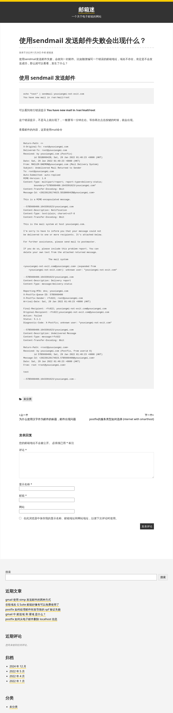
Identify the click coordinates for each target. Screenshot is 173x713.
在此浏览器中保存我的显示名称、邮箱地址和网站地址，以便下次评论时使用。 (71, 518)
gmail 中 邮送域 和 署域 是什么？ (25, 614)
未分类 (27, 399)
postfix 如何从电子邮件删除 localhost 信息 (31, 619)
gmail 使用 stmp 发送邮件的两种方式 (28, 599)
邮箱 (23, 495)
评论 (23, 450)
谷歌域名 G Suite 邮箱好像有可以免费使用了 (32, 604)
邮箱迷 (86, 9)
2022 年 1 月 (17, 681)
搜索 (8, 572)
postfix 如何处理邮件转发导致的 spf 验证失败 (33, 609)
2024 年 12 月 (17, 666)
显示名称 (25, 484)
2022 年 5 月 (17, 671)
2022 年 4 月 (17, 676)
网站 (21, 507)
